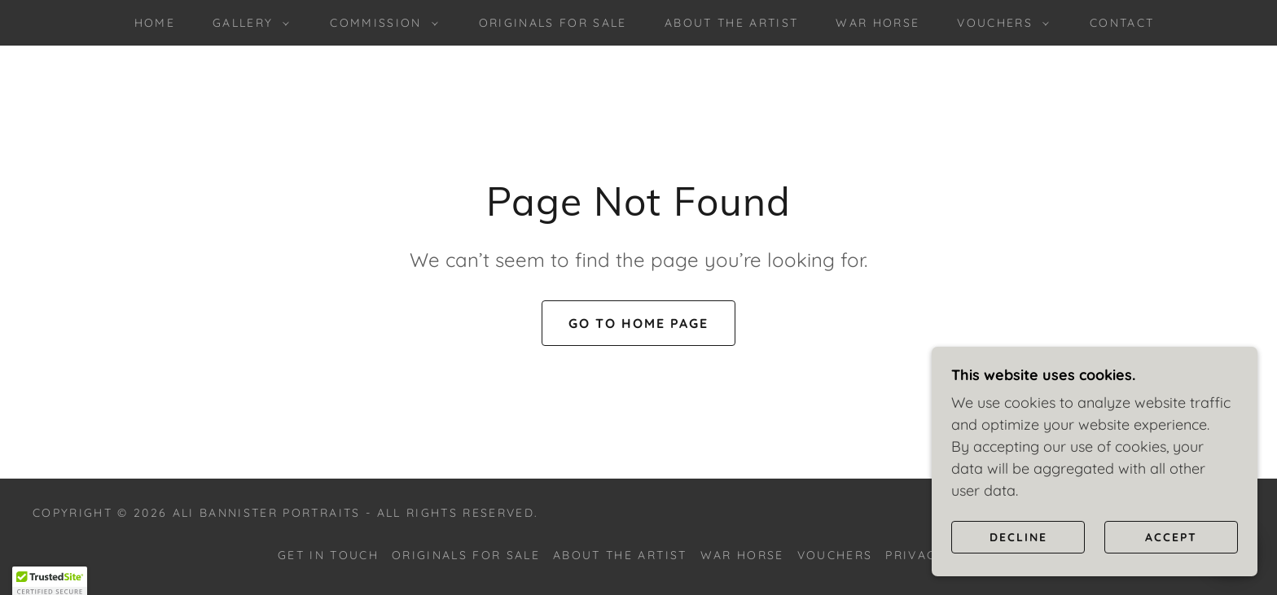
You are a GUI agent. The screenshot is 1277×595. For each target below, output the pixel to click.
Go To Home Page (638, 323)
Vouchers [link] (835, 555)
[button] (246, 23)
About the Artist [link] (731, 22)
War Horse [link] (877, 22)
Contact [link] (1122, 22)
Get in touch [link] (328, 555)
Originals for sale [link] (553, 22)
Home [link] (154, 22)
